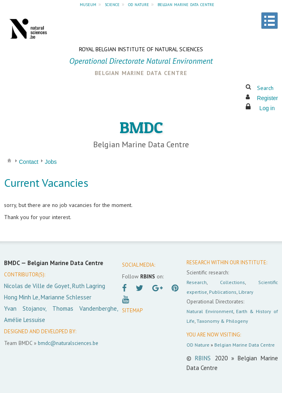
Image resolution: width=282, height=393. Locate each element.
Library (245, 292)
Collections (232, 282)
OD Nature (198, 345)
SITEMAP (132, 310)
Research (197, 282)
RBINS (203, 358)
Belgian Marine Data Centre (244, 345)
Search (265, 88)
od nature (138, 4)
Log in (267, 108)
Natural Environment (210, 311)
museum (88, 4)
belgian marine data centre (186, 4)
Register (267, 98)
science (112, 4)
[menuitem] (9, 160)
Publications (222, 292)
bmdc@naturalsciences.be (68, 343)
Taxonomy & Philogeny (222, 321)
